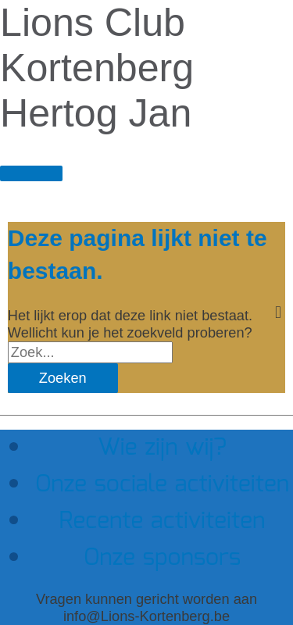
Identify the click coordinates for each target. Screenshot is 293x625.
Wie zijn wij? (162, 448)
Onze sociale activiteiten (162, 484)
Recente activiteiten (162, 521)
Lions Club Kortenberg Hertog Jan (97, 68)
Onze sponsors (162, 558)
